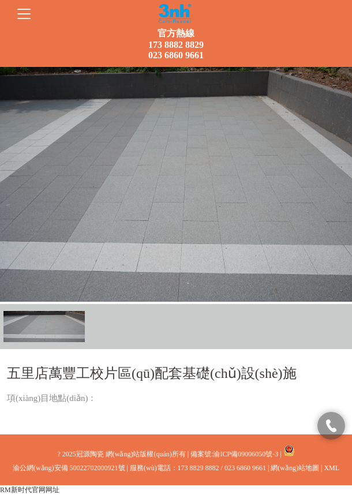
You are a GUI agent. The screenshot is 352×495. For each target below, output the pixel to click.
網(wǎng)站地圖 (295, 468)
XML (331, 468)
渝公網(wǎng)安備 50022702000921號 (69, 468)
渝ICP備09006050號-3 (245, 454)
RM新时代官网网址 (29, 490)
